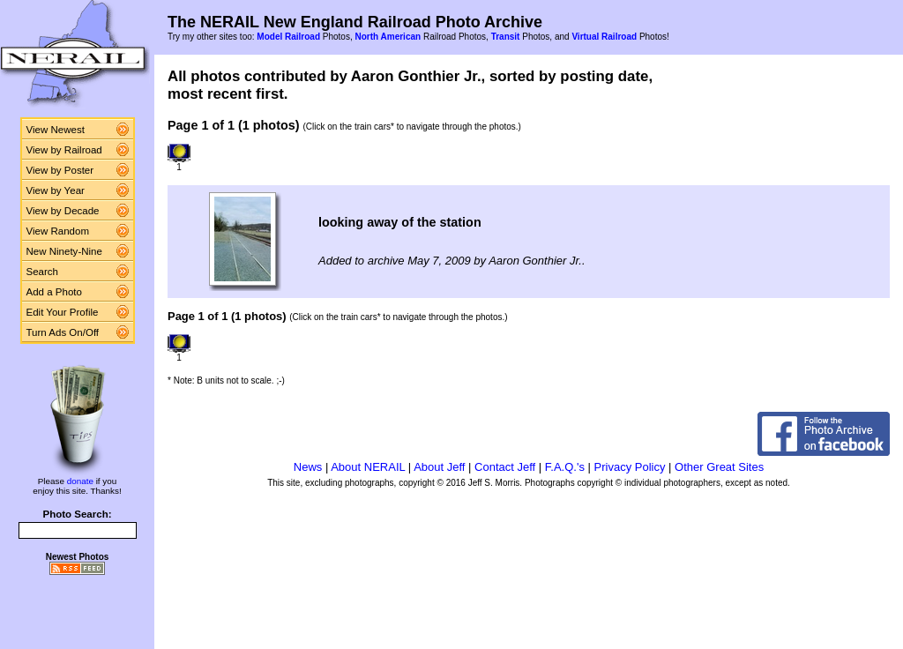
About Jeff (439, 467)
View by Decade (63, 210)
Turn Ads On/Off (63, 332)
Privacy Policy (630, 467)
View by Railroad (64, 150)
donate (80, 481)
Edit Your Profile (62, 312)
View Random (57, 231)
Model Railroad (288, 36)
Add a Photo (54, 292)
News (308, 467)
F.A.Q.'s (565, 467)
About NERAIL (368, 467)
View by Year (55, 190)
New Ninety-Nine (64, 251)
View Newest (55, 129)
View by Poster (60, 170)
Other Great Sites (719, 467)
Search (42, 271)
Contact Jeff (504, 467)
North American (387, 36)
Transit (505, 36)
